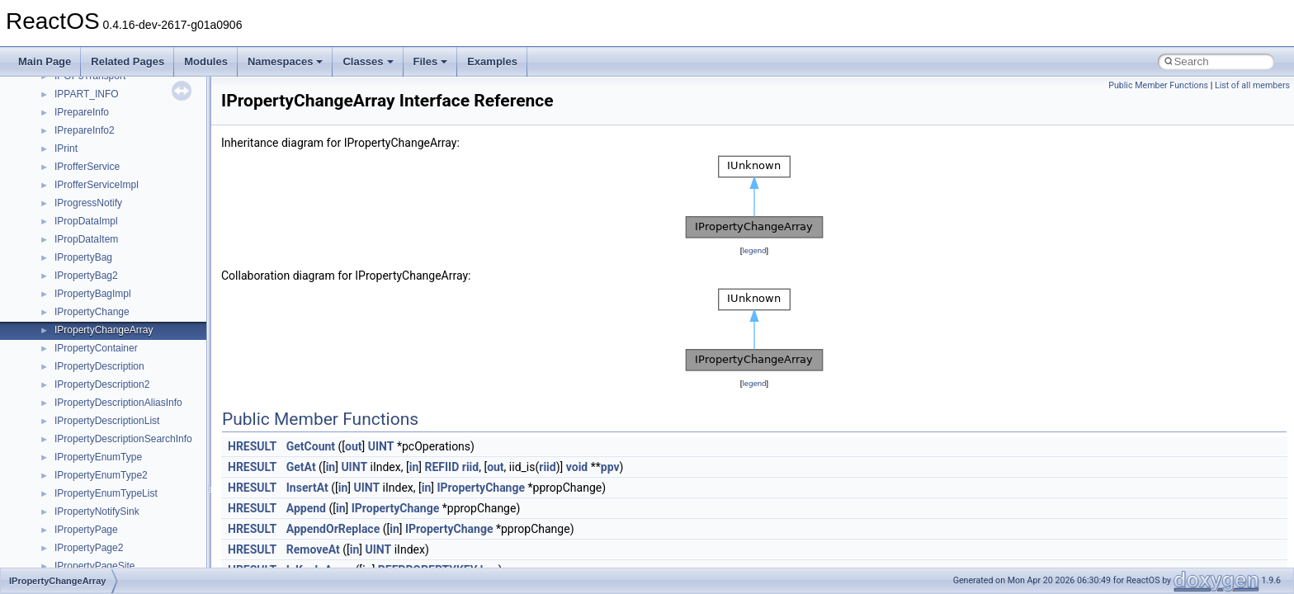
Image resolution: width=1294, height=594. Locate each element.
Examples (492, 61)
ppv (610, 467)
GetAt (301, 467)
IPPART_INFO (86, 94)
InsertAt (307, 487)
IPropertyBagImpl (92, 293)
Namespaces (286, 61)
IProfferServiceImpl (96, 185)
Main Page (44, 61)
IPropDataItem (86, 239)
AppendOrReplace (333, 528)
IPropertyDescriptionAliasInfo (118, 402)
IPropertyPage (86, 529)
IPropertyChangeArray (103, 330)
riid (470, 467)
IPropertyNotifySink (96, 511)
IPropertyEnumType (98, 457)
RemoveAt (313, 549)
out (353, 446)
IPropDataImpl (86, 221)
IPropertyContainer (96, 348)
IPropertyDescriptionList (106, 421)
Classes (367, 61)
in (331, 467)
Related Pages (127, 61)
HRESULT (252, 446)
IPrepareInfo (81, 112)
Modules (206, 61)
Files (430, 61)
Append (306, 508)
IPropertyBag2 (86, 275)
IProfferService (87, 166)
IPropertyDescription (99, 366)
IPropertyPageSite (94, 566)
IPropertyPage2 (88, 548)
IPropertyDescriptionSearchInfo (123, 439)
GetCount (310, 446)
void (577, 467)
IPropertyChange (92, 312)
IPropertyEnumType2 (101, 475)
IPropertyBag (83, 257)
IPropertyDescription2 (101, 384)
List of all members (1252, 85)
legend (754, 250)
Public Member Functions (1158, 85)
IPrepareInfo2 (84, 130)
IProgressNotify (88, 203)
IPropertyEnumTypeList (106, 493)
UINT (381, 446)
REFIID (441, 467)
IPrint (66, 148)
